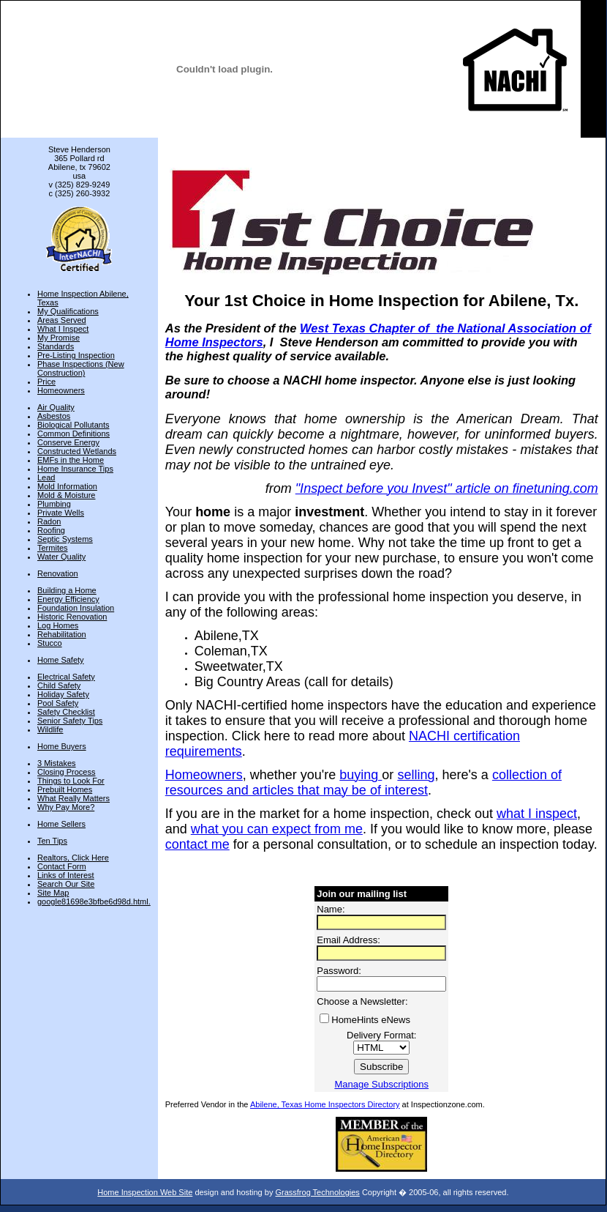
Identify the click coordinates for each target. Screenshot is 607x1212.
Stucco (49, 643)
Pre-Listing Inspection (76, 355)
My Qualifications (68, 311)
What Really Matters (73, 798)
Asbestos (53, 416)
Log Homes (57, 625)
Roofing (51, 530)
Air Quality (56, 407)
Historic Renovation (72, 616)
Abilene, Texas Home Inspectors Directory (325, 1104)
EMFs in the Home (70, 460)
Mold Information (67, 486)
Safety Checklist (66, 711)
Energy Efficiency (68, 599)
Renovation (57, 573)
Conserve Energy (68, 442)
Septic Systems (65, 539)
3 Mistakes (56, 763)
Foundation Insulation (75, 607)
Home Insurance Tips (75, 468)
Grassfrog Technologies (317, 1192)
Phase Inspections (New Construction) (80, 368)
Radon (49, 521)
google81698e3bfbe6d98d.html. (94, 901)
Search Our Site (65, 884)
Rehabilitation (61, 634)
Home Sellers (61, 823)
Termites (52, 547)
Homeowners (61, 390)
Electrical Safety (66, 676)
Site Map (53, 892)
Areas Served (61, 320)
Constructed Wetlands (76, 451)
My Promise (58, 337)
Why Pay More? (65, 807)
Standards (55, 346)
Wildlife (50, 729)
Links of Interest (65, 875)
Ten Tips (52, 840)
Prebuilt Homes (64, 789)
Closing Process (66, 771)
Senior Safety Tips (69, 720)
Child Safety (58, 685)
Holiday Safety (63, 694)
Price (46, 381)
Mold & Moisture (66, 495)
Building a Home (67, 590)
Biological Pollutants (73, 424)
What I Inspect (62, 328)
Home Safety (60, 659)
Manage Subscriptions (381, 1084)
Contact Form (61, 866)
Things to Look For (71, 780)
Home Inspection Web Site (144, 1192)
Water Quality (61, 556)
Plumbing (54, 503)
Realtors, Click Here (73, 857)
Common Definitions (73, 433)
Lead (46, 477)
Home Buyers (61, 746)
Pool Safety (57, 703)
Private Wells (60, 512)
